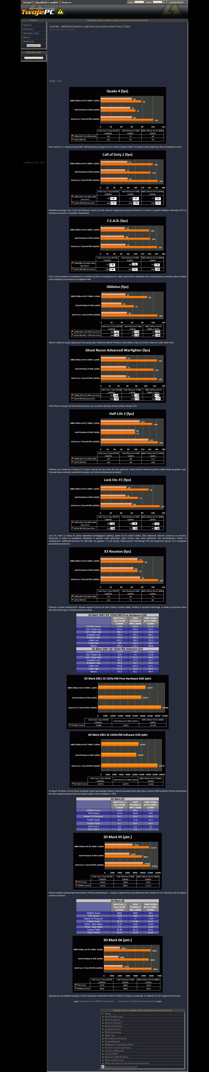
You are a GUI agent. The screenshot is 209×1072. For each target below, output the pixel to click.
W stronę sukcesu (113, 1020)
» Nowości (27, 25)
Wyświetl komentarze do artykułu (120, 1067)
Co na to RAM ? (111, 1054)
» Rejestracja (28, 41)
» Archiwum (27, 29)
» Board (25, 37)
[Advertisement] (128, 11)
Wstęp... (108, 1013)
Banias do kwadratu (113, 1026)
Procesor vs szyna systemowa (118, 1048)
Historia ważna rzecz (114, 1017)
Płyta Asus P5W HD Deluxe (117, 1057)
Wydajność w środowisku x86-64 (119, 1044)
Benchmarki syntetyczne (116, 1038)
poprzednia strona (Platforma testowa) (94, 1001)
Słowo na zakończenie (114, 1060)
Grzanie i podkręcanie (114, 1051)
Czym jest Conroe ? (113, 1029)
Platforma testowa (113, 1032)
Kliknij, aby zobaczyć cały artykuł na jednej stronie (127, 1063)
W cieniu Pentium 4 (113, 1023)
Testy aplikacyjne (112, 1041)
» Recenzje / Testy (30, 33)
